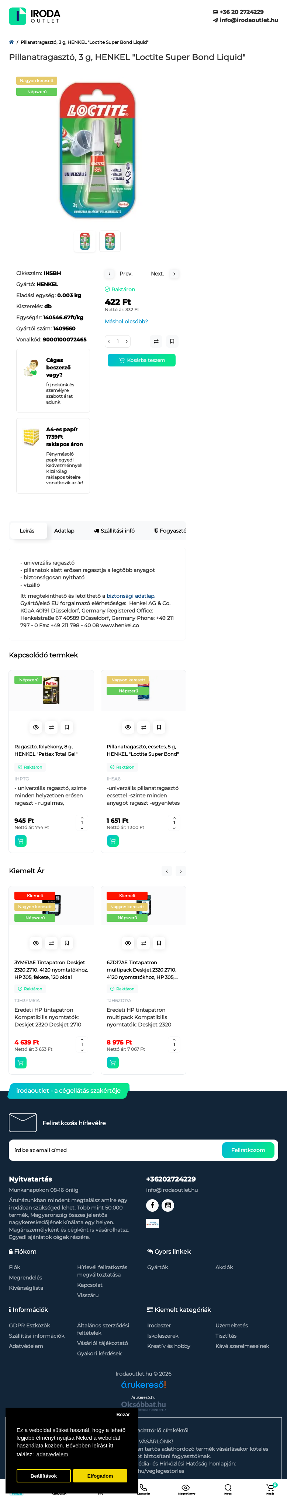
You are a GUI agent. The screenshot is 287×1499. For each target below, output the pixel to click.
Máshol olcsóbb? (126, 321)
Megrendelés (25, 1277)
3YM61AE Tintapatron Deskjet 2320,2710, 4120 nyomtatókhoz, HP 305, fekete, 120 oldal (51, 969)
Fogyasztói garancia (183, 530)
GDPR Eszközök (29, 1325)
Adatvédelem (26, 1346)
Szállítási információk (36, 1336)
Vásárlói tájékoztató (102, 1343)
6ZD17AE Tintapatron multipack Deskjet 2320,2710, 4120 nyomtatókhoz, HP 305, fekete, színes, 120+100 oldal (141, 970)
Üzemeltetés (231, 1325)
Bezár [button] (123, 1414)
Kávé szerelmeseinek (242, 1346)
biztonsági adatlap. (131, 596)
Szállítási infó (114, 530)
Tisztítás (225, 1336)
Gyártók (157, 1267)
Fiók (14, 1267)
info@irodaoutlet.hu (245, 20)
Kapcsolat (90, 1285)
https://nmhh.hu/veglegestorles (143, 1471)
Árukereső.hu (143, 1397)
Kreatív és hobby (168, 1346)
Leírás (27, 530)
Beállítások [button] (44, 1476)
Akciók (224, 1267)
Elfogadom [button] (100, 1476)
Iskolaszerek (162, 1336)
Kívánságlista (26, 1288)
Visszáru (87, 1295)
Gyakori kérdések (99, 1353)
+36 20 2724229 (238, 11)
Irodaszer (159, 1325)
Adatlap (64, 530)
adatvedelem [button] (52, 1454)
